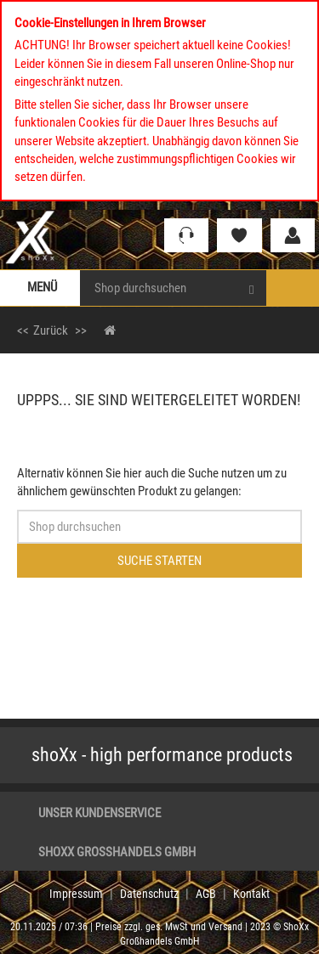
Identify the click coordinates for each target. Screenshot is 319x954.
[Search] (251, 288)
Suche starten (159, 560)
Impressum (76, 893)
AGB (206, 893)
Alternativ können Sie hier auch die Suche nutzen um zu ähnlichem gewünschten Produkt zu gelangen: (152, 482)
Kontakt (251, 893)
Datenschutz (149, 893)
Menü (42, 287)
